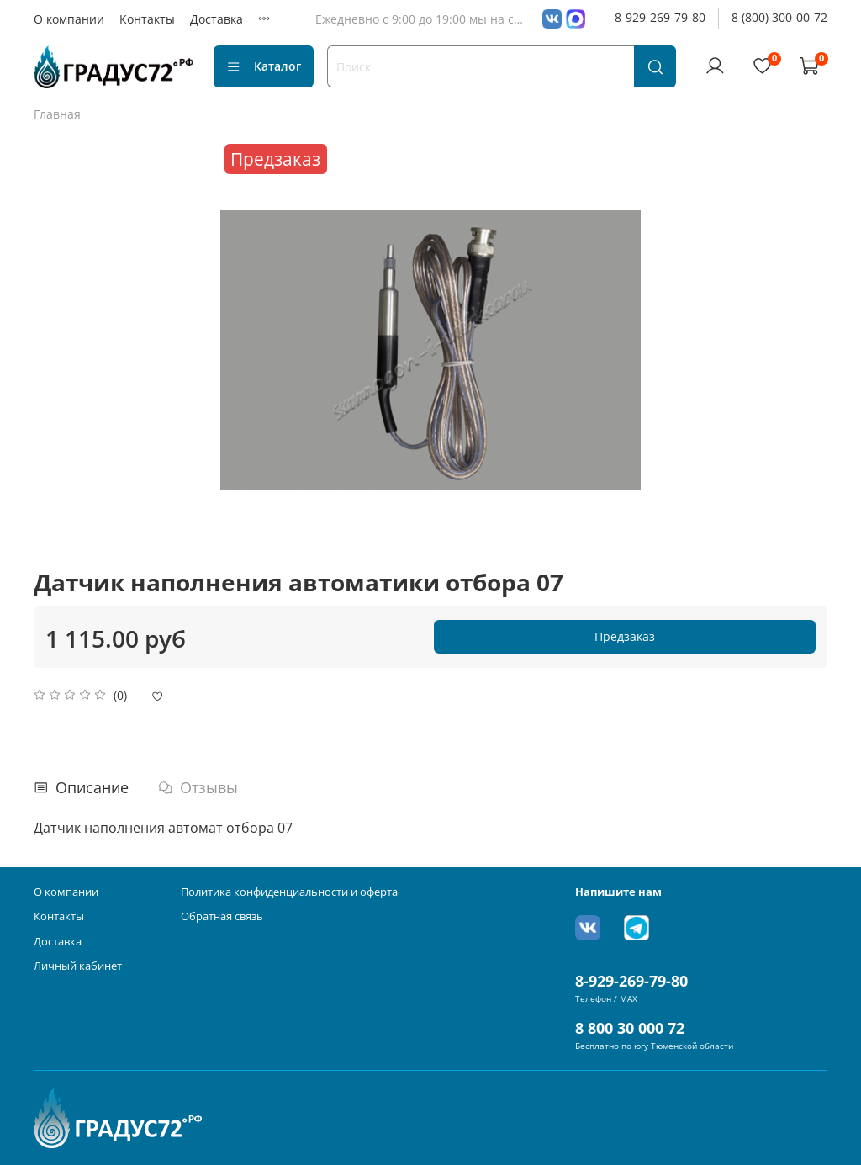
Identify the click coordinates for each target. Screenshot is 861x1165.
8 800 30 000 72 (629, 1028)
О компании (69, 19)
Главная (57, 114)
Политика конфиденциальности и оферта (289, 892)
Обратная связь (222, 916)
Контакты (147, 19)
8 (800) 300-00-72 (779, 17)
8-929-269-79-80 (660, 17)
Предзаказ (624, 636)
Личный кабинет (78, 966)
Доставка (216, 19)
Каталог (263, 66)
